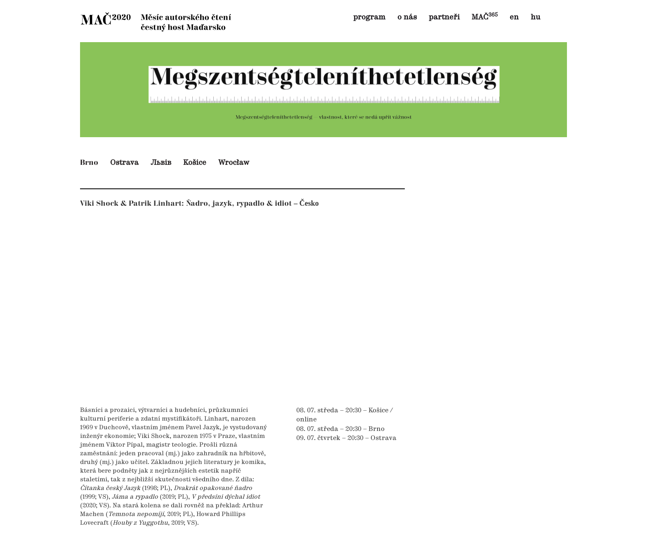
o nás (407, 17)
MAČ (485, 17)
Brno (89, 163)
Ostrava (124, 163)
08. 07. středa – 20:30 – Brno (340, 429)
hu (535, 17)
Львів (161, 163)
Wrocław (233, 163)
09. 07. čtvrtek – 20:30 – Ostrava (346, 438)
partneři (444, 17)
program (369, 17)
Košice (194, 163)
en (514, 17)
